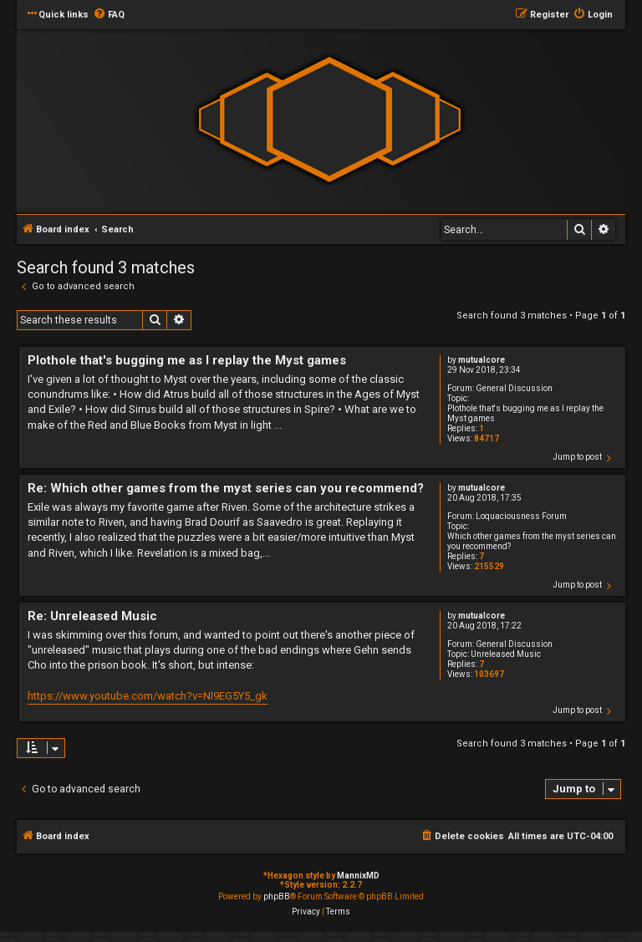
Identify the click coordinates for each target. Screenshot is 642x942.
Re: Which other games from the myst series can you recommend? (226, 488)
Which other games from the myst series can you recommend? (531, 541)
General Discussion (514, 388)
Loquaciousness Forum (521, 516)
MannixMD (358, 875)
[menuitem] (109, 15)
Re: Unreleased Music (92, 616)
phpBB (276, 896)
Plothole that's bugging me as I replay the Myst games (525, 413)
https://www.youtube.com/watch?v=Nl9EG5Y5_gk (148, 696)
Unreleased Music (506, 654)
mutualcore (481, 359)
